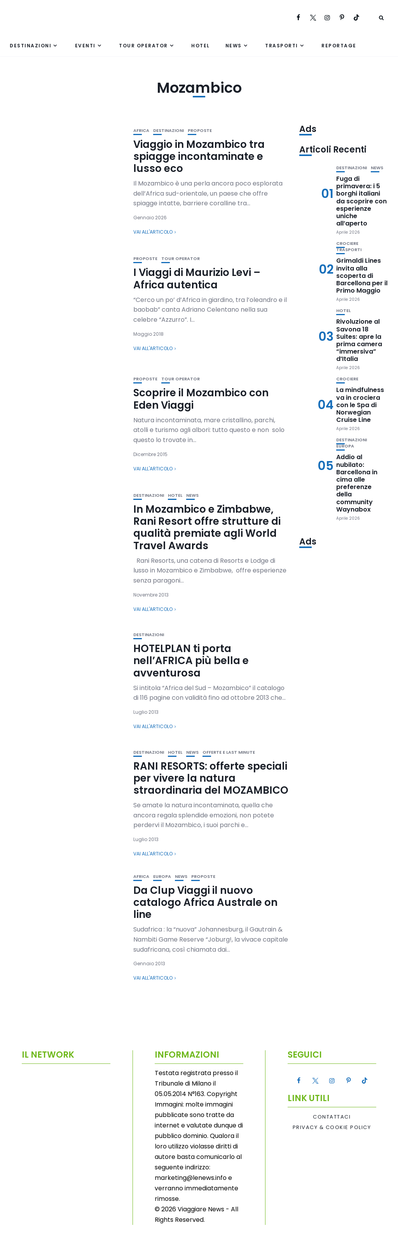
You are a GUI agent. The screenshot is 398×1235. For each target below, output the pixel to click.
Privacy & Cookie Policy (332, 1127)
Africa (141, 130)
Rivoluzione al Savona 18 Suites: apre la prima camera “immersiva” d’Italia (359, 340)
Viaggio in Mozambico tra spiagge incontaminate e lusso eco (199, 156)
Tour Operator (143, 45)
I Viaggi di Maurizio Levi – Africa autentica (196, 278)
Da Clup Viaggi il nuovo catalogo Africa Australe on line (205, 902)
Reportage (338, 45)
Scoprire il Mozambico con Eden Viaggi (201, 399)
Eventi (85, 45)
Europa (162, 876)
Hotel (200, 45)
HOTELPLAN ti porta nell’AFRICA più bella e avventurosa (191, 661)
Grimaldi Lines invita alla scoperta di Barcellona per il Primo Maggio (362, 275)
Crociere (347, 243)
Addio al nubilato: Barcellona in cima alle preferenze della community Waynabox (356, 483)
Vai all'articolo (153, 232)
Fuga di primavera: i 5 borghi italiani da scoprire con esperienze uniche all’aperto (361, 201)
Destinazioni (30, 45)
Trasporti (281, 45)
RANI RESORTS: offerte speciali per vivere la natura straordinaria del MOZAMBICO (210, 778)
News (233, 45)
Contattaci (332, 1117)
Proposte (200, 130)
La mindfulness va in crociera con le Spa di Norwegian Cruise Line (360, 404)
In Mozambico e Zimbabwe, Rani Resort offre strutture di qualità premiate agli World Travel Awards (207, 527)
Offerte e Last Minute (228, 752)
